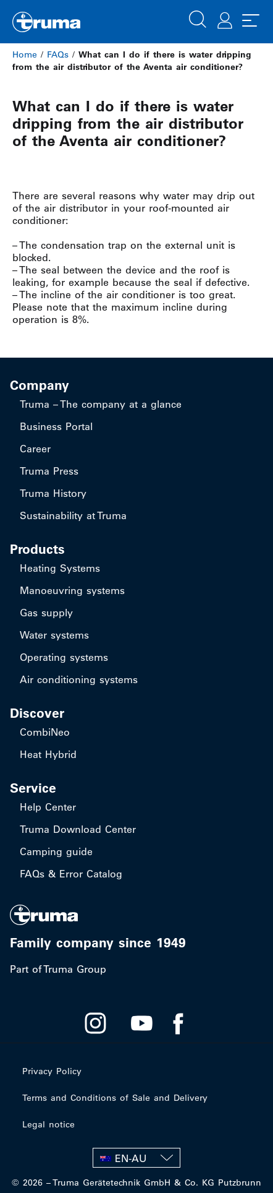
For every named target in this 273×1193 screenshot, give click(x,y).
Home (24, 54)
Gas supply (46, 612)
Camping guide (56, 851)
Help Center (48, 807)
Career (35, 448)
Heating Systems (60, 568)
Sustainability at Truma (73, 515)
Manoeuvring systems (72, 590)
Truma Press (49, 471)
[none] (136, 1157)
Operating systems (64, 657)
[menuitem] (136, 1157)
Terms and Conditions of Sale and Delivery (115, 1097)
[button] (197, 18)
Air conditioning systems (79, 679)
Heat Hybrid (48, 754)
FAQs (58, 54)
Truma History (53, 493)
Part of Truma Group (58, 969)
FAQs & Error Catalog (71, 874)
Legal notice (48, 1124)
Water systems (54, 635)
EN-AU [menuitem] (130, 1158)
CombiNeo (45, 732)
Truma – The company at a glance (101, 404)
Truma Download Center (78, 829)
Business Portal (56, 426)
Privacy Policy (52, 1071)
